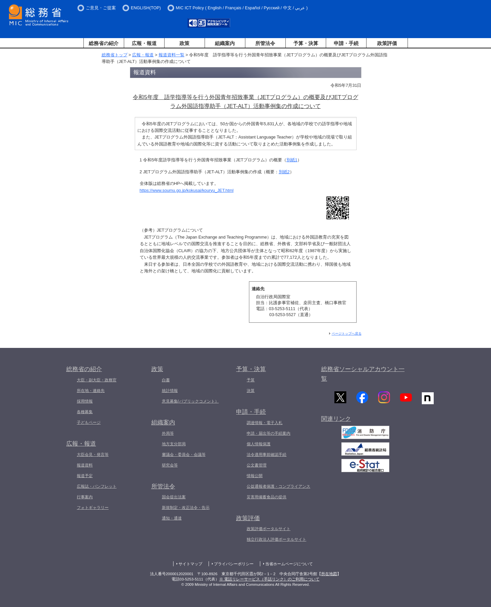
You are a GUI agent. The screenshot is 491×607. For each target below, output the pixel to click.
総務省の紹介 (104, 43)
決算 (251, 390)
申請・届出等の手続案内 (268, 433)
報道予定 (85, 475)
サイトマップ (190, 564)
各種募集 (85, 412)
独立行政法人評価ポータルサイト (276, 539)
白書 (166, 380)
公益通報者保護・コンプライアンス (278, 486)
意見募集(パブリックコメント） (190, 401)
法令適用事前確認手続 (266, 454)
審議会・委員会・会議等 (184, 454)
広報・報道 (144, 43)
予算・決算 (305, 43)
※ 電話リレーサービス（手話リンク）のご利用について (269, 579)
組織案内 (225, 43)
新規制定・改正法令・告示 (186, 507)
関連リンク (336, 420)
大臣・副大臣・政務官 (97, 380)
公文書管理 (257, 465)
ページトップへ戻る (347, 333)
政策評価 (387, 43)
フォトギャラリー (93, 507)
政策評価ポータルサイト (268, 528)
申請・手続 (346, 43)
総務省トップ (114, 54)
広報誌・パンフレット (97, 486)
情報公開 (255, 475)
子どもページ (89, 422)
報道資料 (85, 465)
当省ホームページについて (289, 564)
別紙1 (291, 159)
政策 (184, 43)
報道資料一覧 (171, 54)
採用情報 (85, 401)
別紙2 (284, 171)
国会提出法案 (174, 497)
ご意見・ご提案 (101, 7)
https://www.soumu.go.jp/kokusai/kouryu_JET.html (187, 190)
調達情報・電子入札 (264, 422)
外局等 (168, 433)
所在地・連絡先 (91, 390)
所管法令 (265, 43)
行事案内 (85, 497)
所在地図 (329, 574)
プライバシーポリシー (234, 564)
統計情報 (170, 390)
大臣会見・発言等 (93, 454)
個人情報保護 (258, 444)
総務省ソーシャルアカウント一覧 (363, 374)
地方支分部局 (174, 444)
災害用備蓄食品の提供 (266, 497)
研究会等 (170, 465)
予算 (251, 380)
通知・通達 (172, 518)
